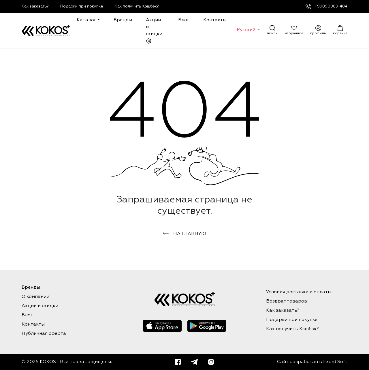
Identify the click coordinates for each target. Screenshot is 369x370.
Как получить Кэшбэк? (137, 6)
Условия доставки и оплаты (298, 292)
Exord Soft (335, 362)
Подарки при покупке (81, 6)
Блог (183, 20)
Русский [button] (247, 30)
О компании (35, 296)
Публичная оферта (44, 333)
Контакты (214, 20)
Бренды (123, 20)
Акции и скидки (154, 31)
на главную (184, 234)
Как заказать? (35, 6)
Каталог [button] (86, 20)
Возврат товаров (286, 301)
